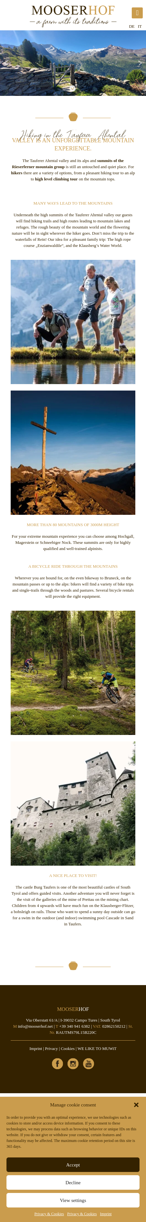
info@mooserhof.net (35, 1026)
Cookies (68, 1048)
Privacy (51, 1048)
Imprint (106, 1214)
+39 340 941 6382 (74, 1026)
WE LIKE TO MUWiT (97, 1048)
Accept (73, 1164)
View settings (73, 1200)
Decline (73, 1182)
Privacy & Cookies (49, 1214)
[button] (136, 1105)
